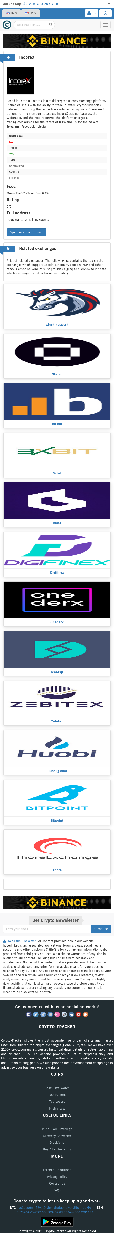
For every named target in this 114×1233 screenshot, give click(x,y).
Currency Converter (57, 1136)
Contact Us (57, 1183)
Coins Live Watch (57, 1088)
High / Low (57, 1108)
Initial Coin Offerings (57, 1129)
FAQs (57, 1190)
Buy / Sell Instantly (57, 1149)
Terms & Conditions (57, 1170)
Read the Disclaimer (20, 941)
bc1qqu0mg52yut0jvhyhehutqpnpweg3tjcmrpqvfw (55, 1208)
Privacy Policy (57, 1177)
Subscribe (101, 929)
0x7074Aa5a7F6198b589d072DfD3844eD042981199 (55, 1212)
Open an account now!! (26, 232)
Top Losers (57, 1101)
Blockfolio (57, 1142)
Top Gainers (57, 1095)
